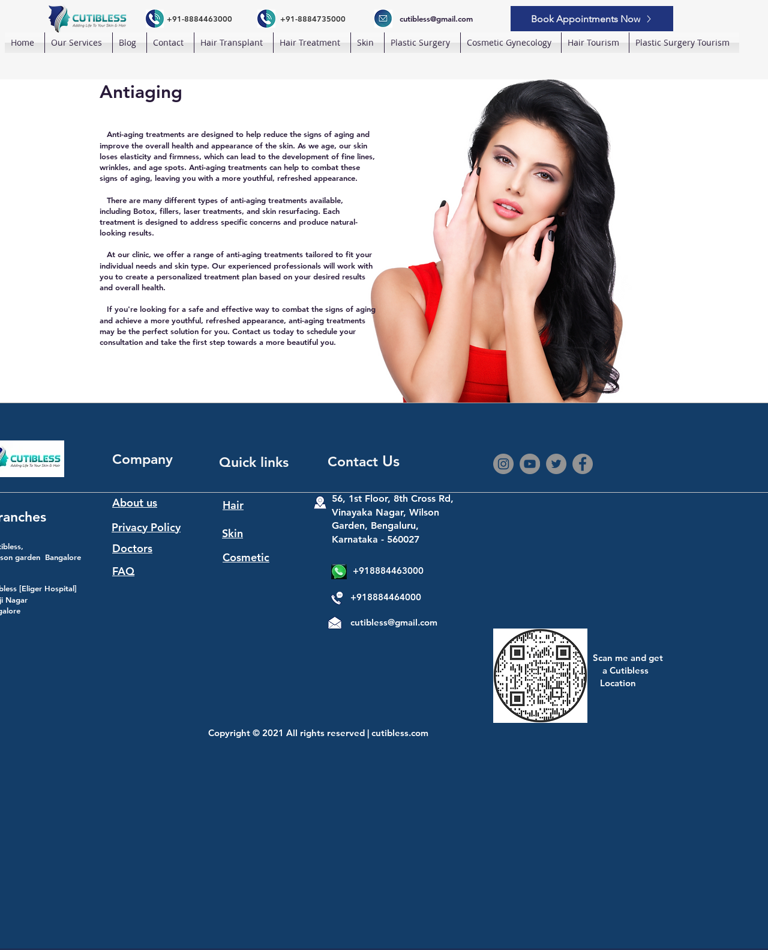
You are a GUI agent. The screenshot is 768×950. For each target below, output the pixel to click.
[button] (233, 42)
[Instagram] (503, 464)
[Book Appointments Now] (592, 18)
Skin (232, 533)
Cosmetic (246, 557)
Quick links (254, 462)
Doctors (132, 548)
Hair (233, 505)
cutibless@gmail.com (393, 622)
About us (134, 503)
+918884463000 (388, 570)
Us (391, 461)
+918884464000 (385, 597)
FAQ (123, 571)
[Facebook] (582, 464)
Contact (355, 461)
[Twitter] (556, 464)
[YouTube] (530, 464)
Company (142, 459)
